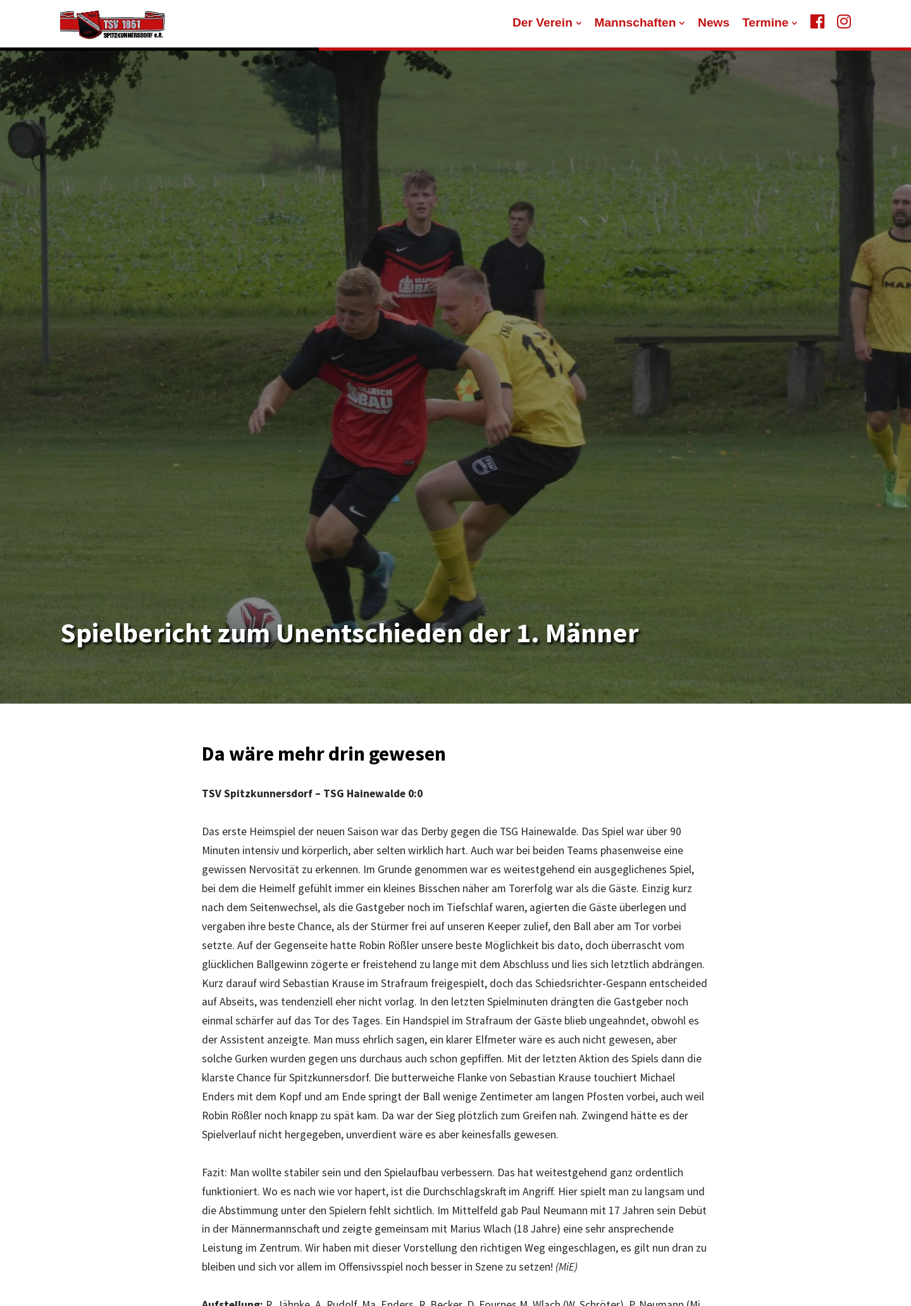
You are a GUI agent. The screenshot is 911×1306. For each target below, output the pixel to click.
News (713, 22)
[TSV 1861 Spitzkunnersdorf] (112, 24)
